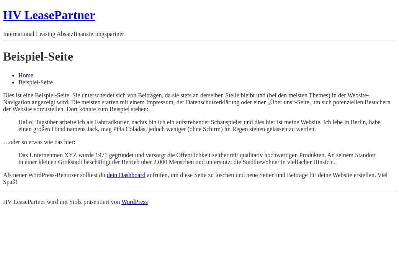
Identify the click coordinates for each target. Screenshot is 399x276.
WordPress (134, 202)
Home (25, 75)
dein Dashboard (126, 175)
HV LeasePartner (49, 15)
